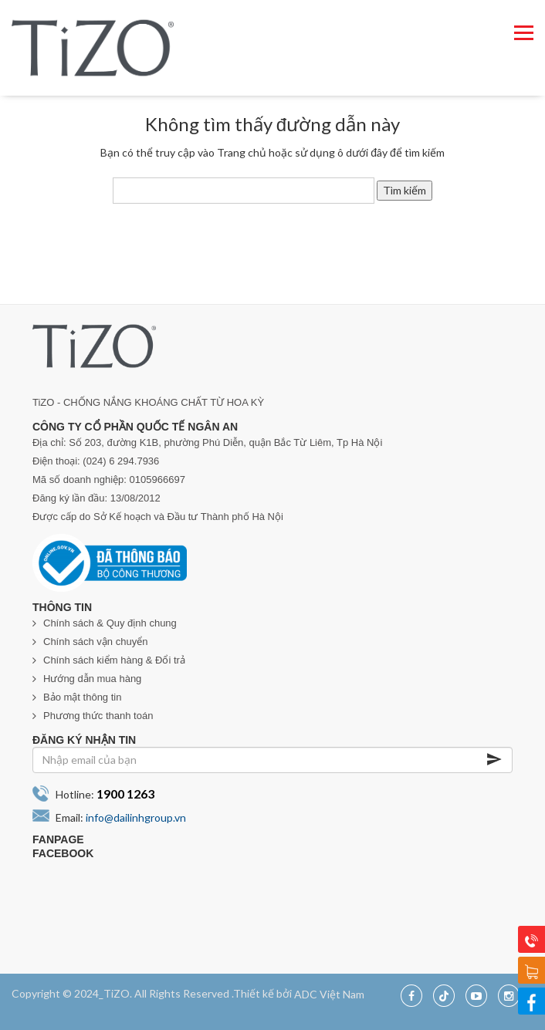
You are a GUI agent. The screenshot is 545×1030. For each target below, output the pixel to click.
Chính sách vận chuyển (95, 641)
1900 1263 (125, 793)
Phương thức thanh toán (98, 715)
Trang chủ (241, 152)
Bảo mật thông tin (82, 697)
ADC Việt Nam (329, 993)
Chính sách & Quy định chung (110, 623)
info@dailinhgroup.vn (136, 817)
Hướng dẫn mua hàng (92, 678)
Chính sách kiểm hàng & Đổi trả (114, 660)
